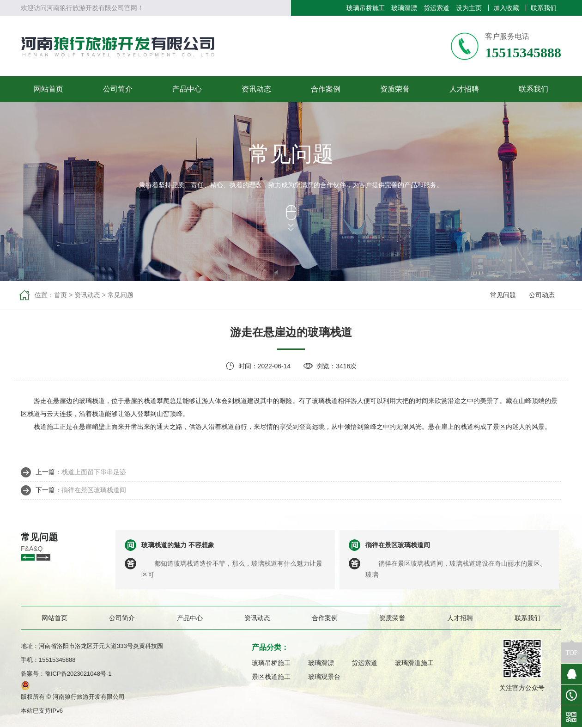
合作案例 (325, 89)
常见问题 (120, 295)
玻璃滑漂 (404, 8)
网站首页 (48, 89)
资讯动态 (256, 89)
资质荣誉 (395, 89)
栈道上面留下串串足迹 (93, 472)
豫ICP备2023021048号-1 (78, 673)
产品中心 (187, 89)
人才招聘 (464, 89)
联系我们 (544, 8)
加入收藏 (506, 8)
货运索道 (436, 8)
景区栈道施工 (271, 676)
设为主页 (469, 8)
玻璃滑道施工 (414, 662)
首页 (60, 295)
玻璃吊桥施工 (365, 8)
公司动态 (542, 295)
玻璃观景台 (324, 676)
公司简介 (118, 89)
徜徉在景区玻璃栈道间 (93, 490)
